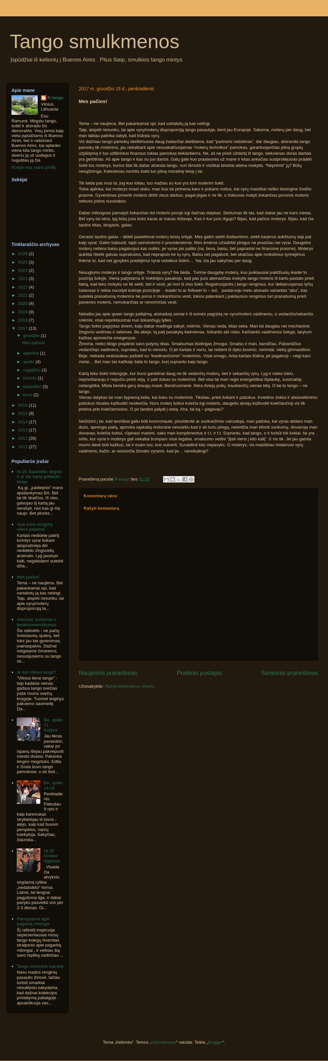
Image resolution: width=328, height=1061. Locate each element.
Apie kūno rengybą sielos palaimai (34, 527)
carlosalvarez (163, 1042)
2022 (23, 287)
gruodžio (32, 335)
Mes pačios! (33, 342)
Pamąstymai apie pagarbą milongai (33, 921)
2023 (23, 278)
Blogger (215, 1042)
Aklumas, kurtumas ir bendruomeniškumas (36, 622)
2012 (23, 438)
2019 (23, 311)
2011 (23, 446)
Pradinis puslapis (199, 673)
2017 (23, 328)
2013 (23, 430)
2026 (23, 253)
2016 (23, 405)
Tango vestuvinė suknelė (40, 966)
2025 (23, 262)
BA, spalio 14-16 (53, 785)
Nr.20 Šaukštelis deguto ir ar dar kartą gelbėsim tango (39, 476)
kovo (28, 394)
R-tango (56, 97)
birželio (30, 378)
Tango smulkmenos (94, 41)
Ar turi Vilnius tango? (36, 672)
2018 (23, 320)
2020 (23, 303)
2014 (23, 421)
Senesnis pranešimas (289, 673)
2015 (23, 413)
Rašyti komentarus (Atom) (129, 686)
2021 (23, 295)
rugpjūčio (32, 369)
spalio (29, 361)
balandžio (33, 386)
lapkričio (31, 353)
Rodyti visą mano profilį (33, 167)
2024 (23, 270)
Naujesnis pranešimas (108, 673)
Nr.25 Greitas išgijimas (52, 855)
